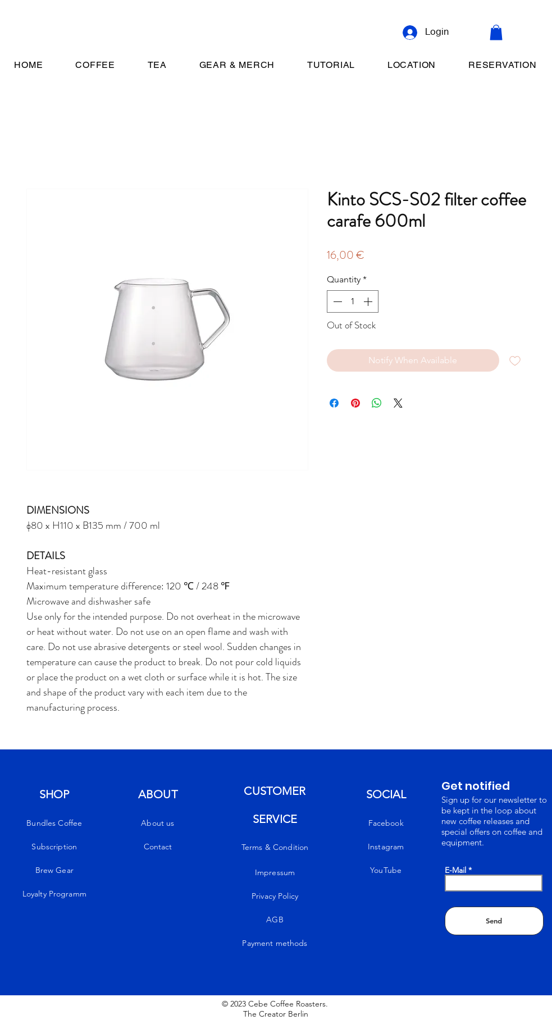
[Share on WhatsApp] (377, 403)
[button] (496, 32)
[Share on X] (398, 403)
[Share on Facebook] (334, 403)
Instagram (386, 846)
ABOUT (157, 794)
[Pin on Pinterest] (355, 403)
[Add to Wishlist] (515, 360)
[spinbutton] (352, 301)
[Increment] (369, 301)
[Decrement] (336, 301)
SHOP (54, 794)
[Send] (494, 921)
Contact (158, 846)
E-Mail (455, 870)
